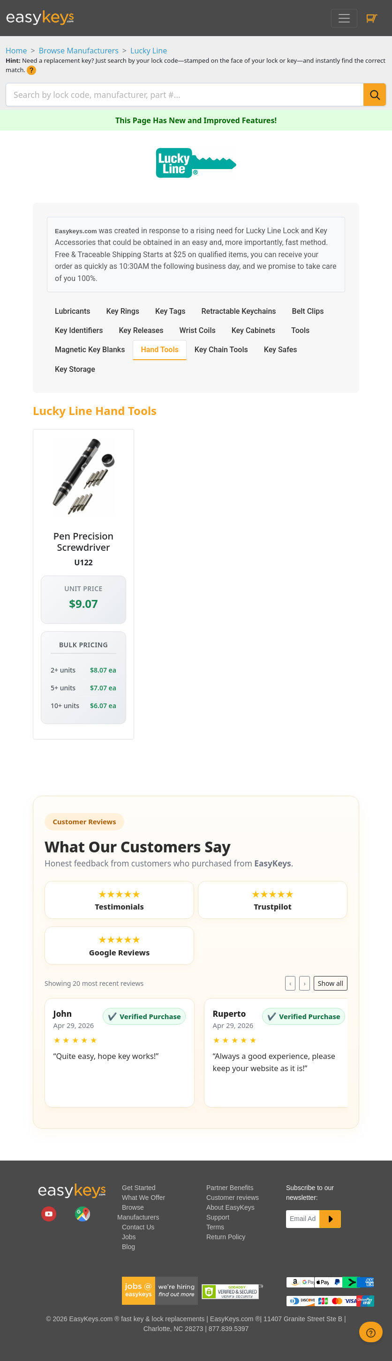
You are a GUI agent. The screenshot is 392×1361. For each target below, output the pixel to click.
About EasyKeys (230, 1204)
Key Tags (170, 308)
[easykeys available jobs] (160, 1287)
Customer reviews (232, 1194)
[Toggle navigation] (344, 18)
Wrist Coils (198, 327)
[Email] (303, 1216)
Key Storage (75, 366)
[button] (120, 1050)
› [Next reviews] (304, 980)
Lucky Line (148, 50)
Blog (128, 1244)
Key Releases (141, 327)
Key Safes (280, 346)
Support (217, 1214)
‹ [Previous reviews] (290, 980)
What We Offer (143, 1194)
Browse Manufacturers (79, 50)
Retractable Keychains (238, 308)
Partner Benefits (229, 1185)
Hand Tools (159, 346)
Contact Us (138, 1224)
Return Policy (225, 1234)
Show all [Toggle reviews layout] (330, 980)
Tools (300, 327)
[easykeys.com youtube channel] (50, 1211)
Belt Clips (308, 308)
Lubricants (72, 308)
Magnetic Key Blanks (90, 346)
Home (16, 50)
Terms (215, 1224)
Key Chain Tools (221, 346)
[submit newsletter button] (330, 1216)
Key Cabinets (253, 327)
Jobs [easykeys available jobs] (129, 1234)
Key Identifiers (79, 327)
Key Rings (122, 308)
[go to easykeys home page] (72, 1187)
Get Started (139, 1185)
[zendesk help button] (371, 1332)
